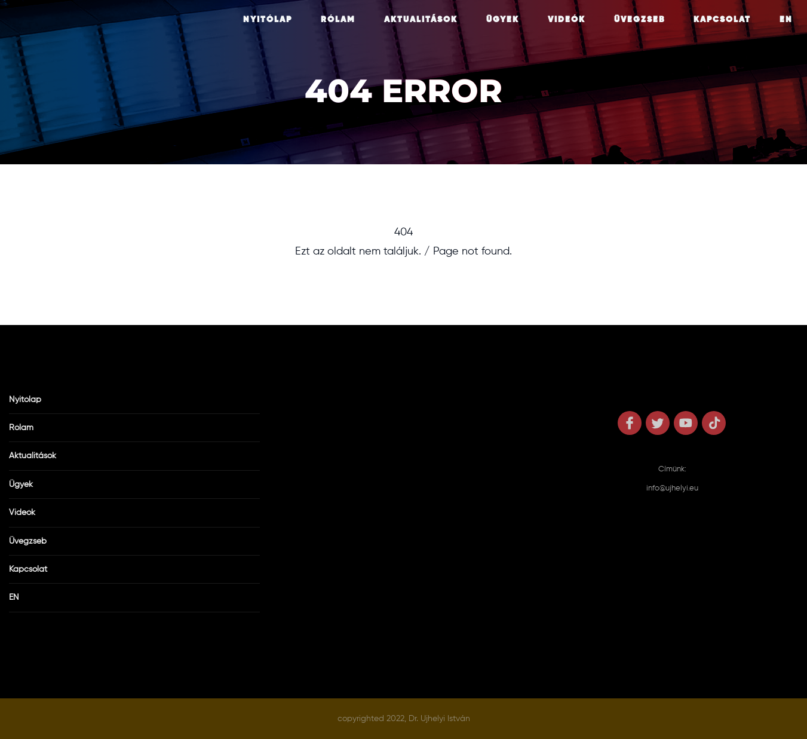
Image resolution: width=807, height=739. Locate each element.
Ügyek (502, 20)
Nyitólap (267, 20)
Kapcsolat (722, 20)
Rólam (338, 20)
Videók (566, 20)
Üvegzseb (639, 20)
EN (786, 20)
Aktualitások (421, 20)
